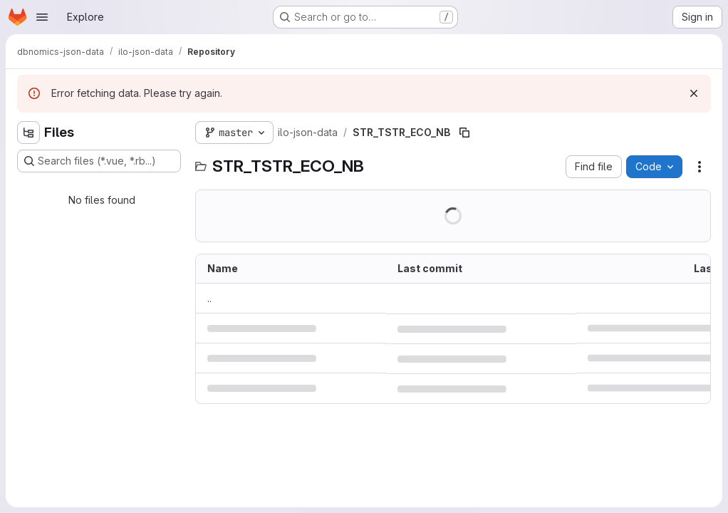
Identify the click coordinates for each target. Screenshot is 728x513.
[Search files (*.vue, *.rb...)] (99, 161)
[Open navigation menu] (42, 17)
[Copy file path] (464, 132)
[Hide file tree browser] (28, 132)
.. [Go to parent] (209, 298)
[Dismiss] (693, 93)
